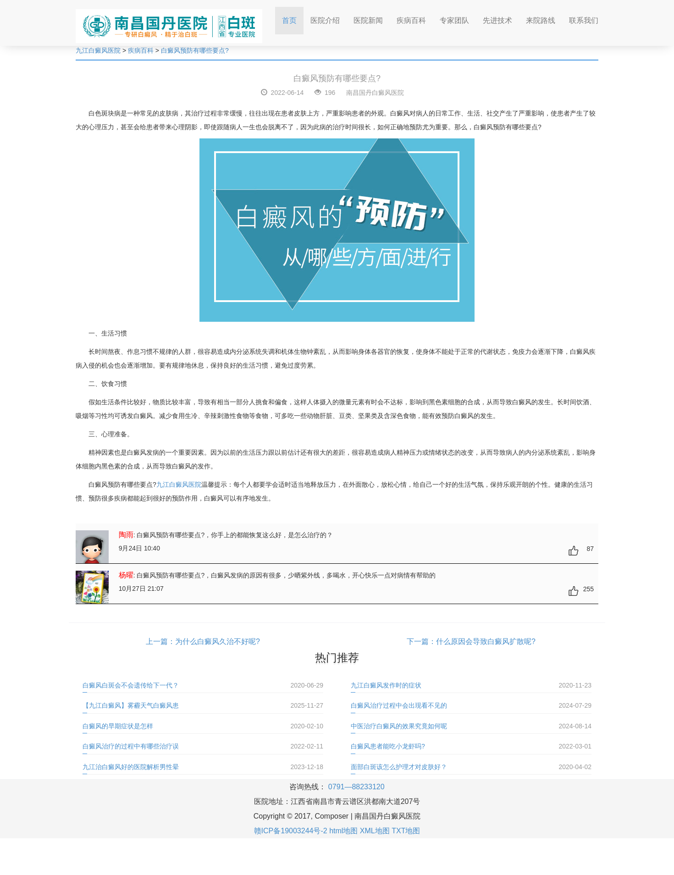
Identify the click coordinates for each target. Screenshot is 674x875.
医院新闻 (368, 20)
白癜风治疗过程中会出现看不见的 (399, 705)
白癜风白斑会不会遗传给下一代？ (131, 685)
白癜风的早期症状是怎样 (118, 726)
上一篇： (160, 641)
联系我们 (583, 20)
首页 (293, 17)
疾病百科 (411, 20)
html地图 (343, 831)
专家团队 (454, 20)
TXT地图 (406, 831)
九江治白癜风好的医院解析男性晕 (131, 766)
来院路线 (540, 20)
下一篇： (421, 641)
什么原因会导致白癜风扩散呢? (486, 641)
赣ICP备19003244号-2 (290, 831)
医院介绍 (325, 20)
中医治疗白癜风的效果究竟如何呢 (399, 726)
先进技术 (497, 20)
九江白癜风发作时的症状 (386, 685)
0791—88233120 (356, 787)
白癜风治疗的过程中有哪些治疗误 (131, 746)
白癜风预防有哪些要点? (195, 50)
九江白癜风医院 (98, 50)
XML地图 (375, 831)
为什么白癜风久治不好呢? (217, 641)
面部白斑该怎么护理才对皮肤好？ (399, 766)
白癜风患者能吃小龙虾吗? (388, 746)
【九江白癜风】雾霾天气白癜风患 (131, 705)
